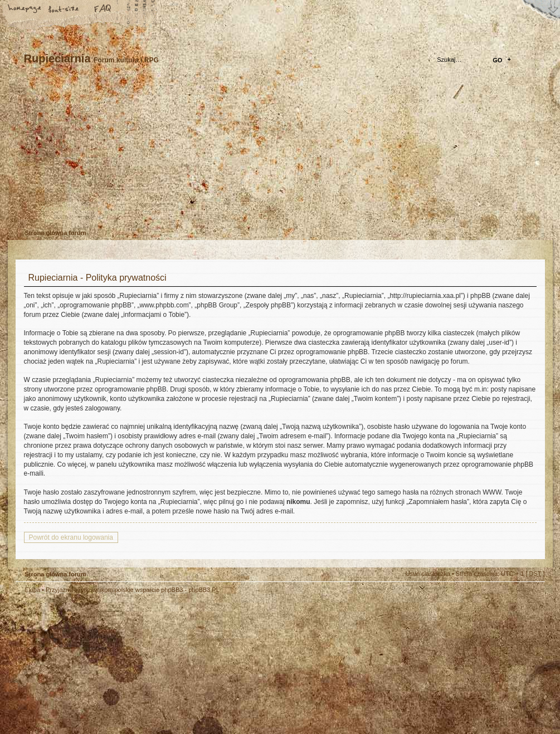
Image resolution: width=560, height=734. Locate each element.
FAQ (103, 9)
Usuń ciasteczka (428, 573)
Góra (531, 597)
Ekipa (33, 589)
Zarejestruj (56, 208)
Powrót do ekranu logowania (71, 537)
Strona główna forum (279, 153)
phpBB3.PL (204, 589)
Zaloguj (92, 208)
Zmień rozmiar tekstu (64, 9)
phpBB (141, 664)
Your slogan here (191, 665)
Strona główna (25, 9)
